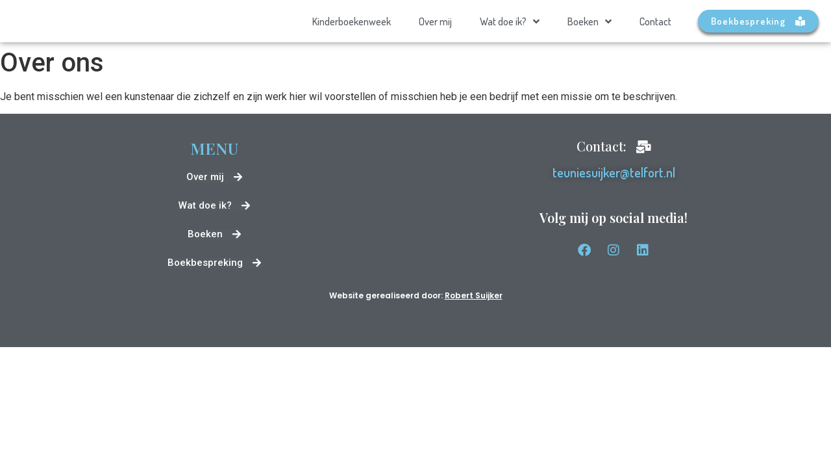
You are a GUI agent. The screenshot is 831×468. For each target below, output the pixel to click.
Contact (655, 21)
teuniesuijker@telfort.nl (613, 172)
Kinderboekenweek (351, 21)
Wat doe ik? (510, 21)
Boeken (589, 21)
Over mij (435, 21)
